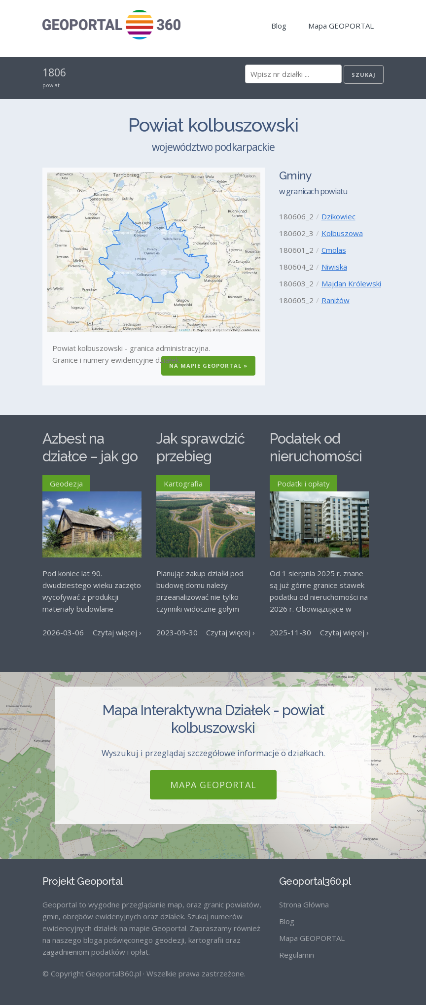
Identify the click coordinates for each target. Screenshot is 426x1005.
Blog (278, 26)
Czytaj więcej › (117, 632)
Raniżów (335, 300)
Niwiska (334, 267)
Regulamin (296, 951)
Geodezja (66, 483)
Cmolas (333, 250)
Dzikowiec (338, 216)
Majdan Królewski (351, 283)
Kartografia (183, 483)
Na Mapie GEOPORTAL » (208, 365)
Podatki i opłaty (303, 483)
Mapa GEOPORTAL (341, 26)
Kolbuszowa (342, 233)
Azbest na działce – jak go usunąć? (90, 456)
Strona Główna (304, 900)
